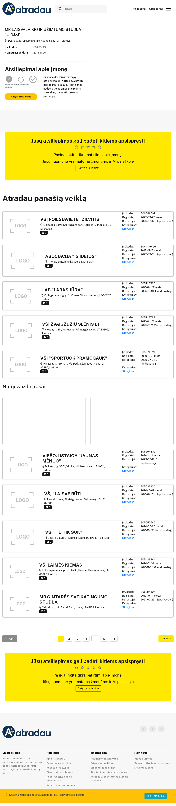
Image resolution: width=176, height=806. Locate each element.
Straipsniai (156, 8)
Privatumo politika (102, 763)
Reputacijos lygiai (57, 767)
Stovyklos (128, 228)
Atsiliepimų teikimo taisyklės (108, 772)
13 (104, 638)
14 (114, 638)
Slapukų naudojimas (103, 767)
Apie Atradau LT (56, 758)
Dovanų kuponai (144, 767)
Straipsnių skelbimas (59, 772)
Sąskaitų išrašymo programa (152, 763)
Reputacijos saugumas (60, 785)
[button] (168, 8)
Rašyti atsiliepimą (21, 96)
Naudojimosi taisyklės (104, 758)
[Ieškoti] (81, 9)
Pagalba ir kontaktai (59, 763)
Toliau (166, 638)
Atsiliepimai (138, 8)
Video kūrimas (143, 758)
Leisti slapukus (156, 795)
